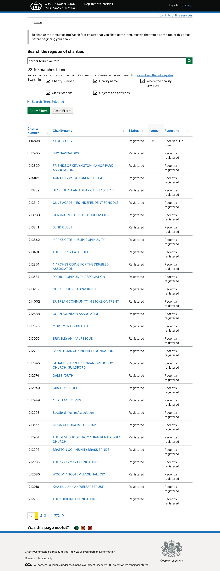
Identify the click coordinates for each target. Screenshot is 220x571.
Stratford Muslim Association (73, 413)
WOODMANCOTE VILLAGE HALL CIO (79, 474)
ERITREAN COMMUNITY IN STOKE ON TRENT (86, 301)
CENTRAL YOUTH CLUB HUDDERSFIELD (82, 215)
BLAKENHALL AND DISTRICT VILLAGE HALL (84, 190)
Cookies (30, 558)
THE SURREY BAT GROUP (71, 252)
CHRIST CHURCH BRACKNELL (75, 289)
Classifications (62, 93)
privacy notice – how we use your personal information (83, 551)
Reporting (171, 131)
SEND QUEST (62, 227)
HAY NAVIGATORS (66, 153)
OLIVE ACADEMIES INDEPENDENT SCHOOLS (85, 203)
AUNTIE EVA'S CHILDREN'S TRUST (77, 178)
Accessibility (45, 558)
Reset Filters (62, 111)
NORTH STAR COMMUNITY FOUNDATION (83, 351)
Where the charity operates (159, 83)
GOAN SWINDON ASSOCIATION (76, 314)
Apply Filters (39, 111)
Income (153, 131)
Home (38, 22)
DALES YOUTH (63, 376)
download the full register (155, 75)
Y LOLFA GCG (62, 141)
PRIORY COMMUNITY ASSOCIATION (79, 277)
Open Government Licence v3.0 (92, 565)
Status (134, 131)
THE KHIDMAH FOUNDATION (74, 499)
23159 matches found (47, 69)
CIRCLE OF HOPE (65, 388)
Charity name (108, 81)
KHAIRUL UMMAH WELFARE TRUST (78, 487)
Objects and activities (114, 93)
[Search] (110, 60)
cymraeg (185, 5)
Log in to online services (175, 15)
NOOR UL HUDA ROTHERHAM (75, 425)
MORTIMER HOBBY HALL (71, 326)
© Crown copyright (171, 560)
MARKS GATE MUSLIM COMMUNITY (79, 240)
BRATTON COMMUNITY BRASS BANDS (81, 450)
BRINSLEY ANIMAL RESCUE (73, 338)
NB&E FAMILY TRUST (68, 400)
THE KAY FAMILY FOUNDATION (75, 462)
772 (57, 516)
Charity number (63, 81)
